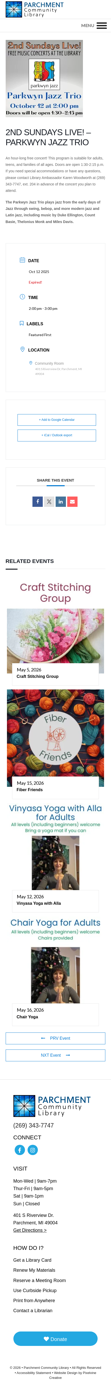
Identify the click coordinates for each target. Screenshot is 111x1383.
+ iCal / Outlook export (56, 435)
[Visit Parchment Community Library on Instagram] (33, 1150)
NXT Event (55, 1055)
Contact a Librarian (33, 1310)
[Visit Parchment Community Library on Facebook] (20, 1150)
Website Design (66, 1373)
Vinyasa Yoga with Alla (39, 903)
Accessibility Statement (34, 1373)
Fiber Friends (30, 790)
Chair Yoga (27, 1017)
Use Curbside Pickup (35, 1290)
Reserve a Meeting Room (39, 1280)
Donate (55, 1339)
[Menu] (102, 25)
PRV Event (55, 1038)
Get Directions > (30, 1230)
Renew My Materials (34, 1270)
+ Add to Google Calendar (56, 420)
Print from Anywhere (34, 1300)
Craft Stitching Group (38, 676)
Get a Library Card (32, 1260)
